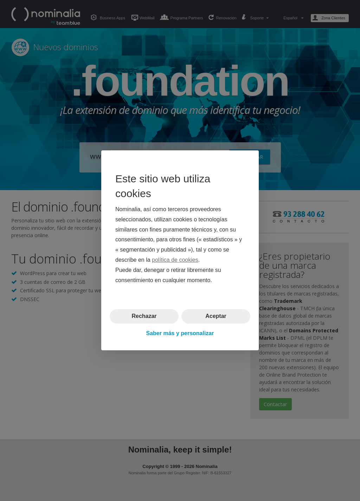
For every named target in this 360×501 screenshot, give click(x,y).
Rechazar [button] (143, 316)
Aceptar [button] (215, 316)
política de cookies (175, 260)
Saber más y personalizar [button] (180, 333)
